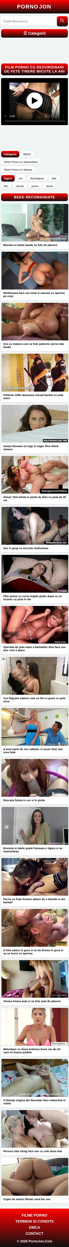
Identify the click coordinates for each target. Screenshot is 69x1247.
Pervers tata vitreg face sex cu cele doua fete (32, 1151)
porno (34, 186)
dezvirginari (37, 178)
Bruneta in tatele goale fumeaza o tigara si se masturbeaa (32, 850)
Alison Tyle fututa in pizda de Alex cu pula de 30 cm (34, 498)
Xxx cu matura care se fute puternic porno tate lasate (33, 345)
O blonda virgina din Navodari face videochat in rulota (34, 1102)
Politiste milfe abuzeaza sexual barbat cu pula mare (33, 396)
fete (54, 178)
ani (20, 178)
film (6, 186)
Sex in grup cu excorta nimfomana (25, 548)
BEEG (27, 154)
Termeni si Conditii (34, 1221)
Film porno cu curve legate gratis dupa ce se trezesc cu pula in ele (32, 598)
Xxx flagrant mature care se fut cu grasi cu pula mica (34, 700)
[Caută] (62, 21)
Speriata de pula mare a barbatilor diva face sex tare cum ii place (34, 648)
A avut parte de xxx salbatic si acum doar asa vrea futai (33, 750)
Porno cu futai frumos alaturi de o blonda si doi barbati (34, 901)
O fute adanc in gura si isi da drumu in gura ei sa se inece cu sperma (33, 952)
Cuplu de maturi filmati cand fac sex (27, 1199)
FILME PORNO (34, 1215)
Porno (34, 7)
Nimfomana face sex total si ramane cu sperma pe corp (34, 294)
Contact (34, 1234)
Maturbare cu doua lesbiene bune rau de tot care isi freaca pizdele (32, 1051)
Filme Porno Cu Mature (18, 169)
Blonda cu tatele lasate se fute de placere (30, 245)
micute (20, 186)
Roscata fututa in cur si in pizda (24, 800)
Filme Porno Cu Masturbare (21, 161)
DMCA (34, 1227)
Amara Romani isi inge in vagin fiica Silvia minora (31, 448)
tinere (49, 186)
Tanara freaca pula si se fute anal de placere (32, 1001)
